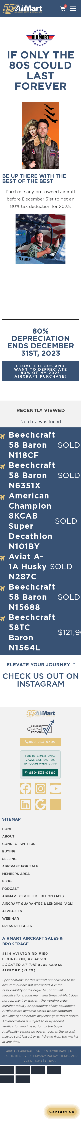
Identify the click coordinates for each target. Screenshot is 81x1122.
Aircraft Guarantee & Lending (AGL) (37, 903)
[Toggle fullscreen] (23, 1070)
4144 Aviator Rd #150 (25, 953)
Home (7, 829)
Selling (9, 859)
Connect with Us (18, 844)
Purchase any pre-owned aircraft (40, 191)
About (8, 836)
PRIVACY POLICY (45, 1055)
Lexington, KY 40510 (24, 959)
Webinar (10, 918)
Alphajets (12, 911)
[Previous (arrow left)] (7, 1079)
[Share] (38, 1070)
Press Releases (17, 926)
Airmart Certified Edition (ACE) (33, 896)
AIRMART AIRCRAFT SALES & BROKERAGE (36, 1050)
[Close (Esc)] (54, 1070)
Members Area (16, 874)
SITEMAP (51, 1060)
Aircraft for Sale (20, 866)
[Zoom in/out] (7, 1070)
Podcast (10, 889)
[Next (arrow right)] (23, 1079)
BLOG (7, 881)
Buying (9, 851)
